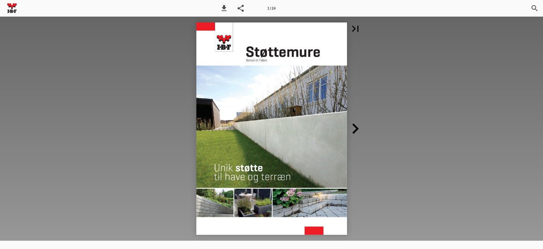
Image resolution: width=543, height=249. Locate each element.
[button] (224, 8)
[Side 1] (271, 8)
